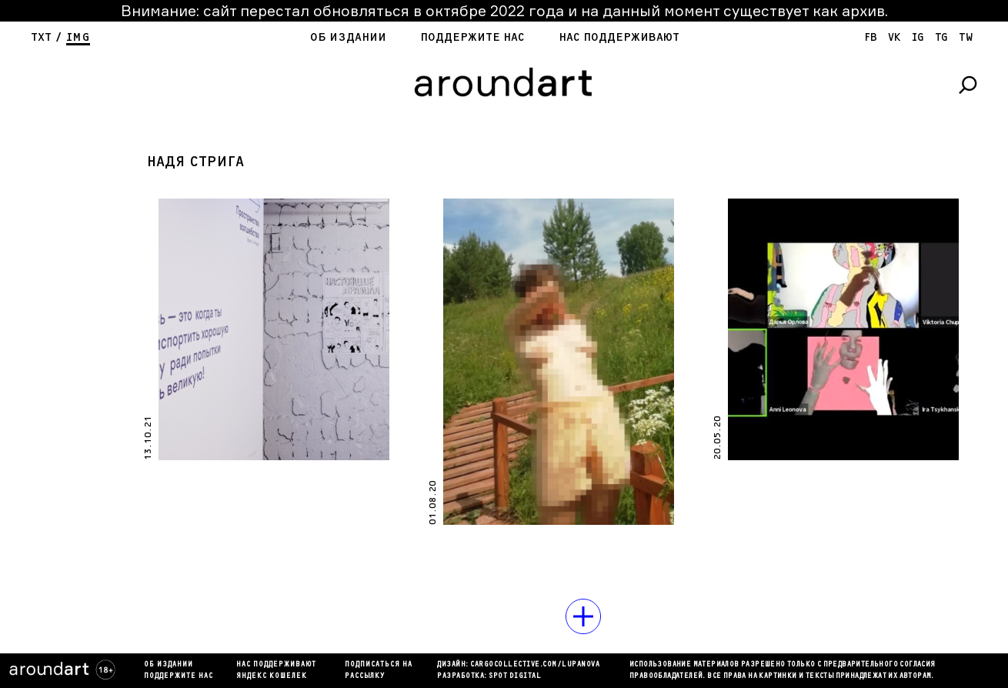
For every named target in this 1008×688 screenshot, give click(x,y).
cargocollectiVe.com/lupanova (534, 665)
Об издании (348, 37)
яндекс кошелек (271, 676)
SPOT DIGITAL (515, 676)
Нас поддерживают (619, 37)
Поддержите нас (472, 37)
